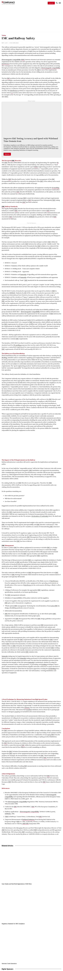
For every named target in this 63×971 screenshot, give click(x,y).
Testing (4, 35)
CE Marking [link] (52, 668)
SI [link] (58, 163)
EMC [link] (22, 60)
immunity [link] (23, 274)
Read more (7, 154)
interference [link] (5, 64)
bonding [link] (44, 664)
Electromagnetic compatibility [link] (50, 68)
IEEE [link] (24, 824)
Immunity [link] (5, 656)
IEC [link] (25, 293)
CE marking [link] (55, 188)
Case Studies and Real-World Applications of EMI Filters (17, 884)
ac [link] (26, 86)
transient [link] (29, 710)
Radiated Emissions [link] (28, 819)
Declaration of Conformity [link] (40, 516)
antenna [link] (27, 707)
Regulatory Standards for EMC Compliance (13, 924)
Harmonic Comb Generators (9, 963)
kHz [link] (18, 821)
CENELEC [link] (32, 217)
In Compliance (15, 43)
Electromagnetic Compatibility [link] (11, 60)
